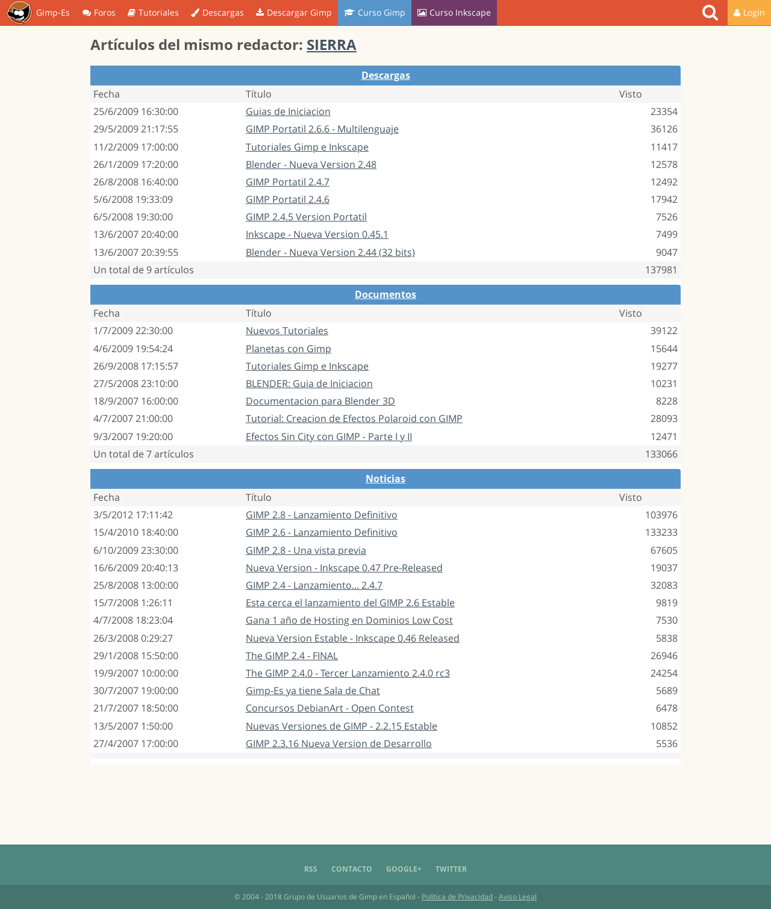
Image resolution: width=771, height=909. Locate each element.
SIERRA (332, 44)
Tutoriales (153, 12)
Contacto (351, 869)
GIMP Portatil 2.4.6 (287, 199)
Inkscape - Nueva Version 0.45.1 (317, 234)
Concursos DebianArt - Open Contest (330, 708)
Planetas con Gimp (288, 348)
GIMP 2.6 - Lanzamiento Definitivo (322, 532)
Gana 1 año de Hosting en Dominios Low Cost (349, 620)
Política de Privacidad (457, 897)
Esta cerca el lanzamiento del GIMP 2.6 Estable (350, 602)
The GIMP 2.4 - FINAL (292, 655)
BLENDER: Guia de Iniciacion (309, 383)
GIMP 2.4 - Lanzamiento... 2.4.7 (314, 585)
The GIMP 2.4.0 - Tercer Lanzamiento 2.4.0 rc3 (348, 673)
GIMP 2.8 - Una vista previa (306, 550)
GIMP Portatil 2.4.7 (287, 181)
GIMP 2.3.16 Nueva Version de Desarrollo (339, 743)
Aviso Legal (518, 897)
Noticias (385, 478)
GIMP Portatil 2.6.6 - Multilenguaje (322, 128)
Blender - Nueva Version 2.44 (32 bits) (330, 252)
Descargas (217, 12)
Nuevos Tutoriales (287, 330)
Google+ (404, 869)
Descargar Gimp (294, 12)
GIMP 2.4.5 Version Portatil (306, 216)
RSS (310, 869)
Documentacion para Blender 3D (320, 401)
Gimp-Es (38, 13)
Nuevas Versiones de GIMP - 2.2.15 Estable (341, 726)
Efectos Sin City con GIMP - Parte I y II (329, 436)
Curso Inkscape (454, 12)
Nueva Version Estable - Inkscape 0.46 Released (353, 638)
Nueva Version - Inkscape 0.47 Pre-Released (344, 567)
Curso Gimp (374, 12)
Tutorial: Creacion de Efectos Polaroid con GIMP (354, 418)
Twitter (451, 869)
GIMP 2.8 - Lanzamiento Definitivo (322, 514)
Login (749, 12)
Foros (99, 12)
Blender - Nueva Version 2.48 (311, 164)
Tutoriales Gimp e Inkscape (307, 147)
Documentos (385, 294)
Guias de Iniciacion (288, 111)
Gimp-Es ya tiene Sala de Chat (313, 690)
